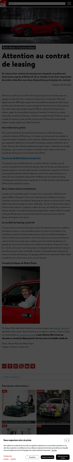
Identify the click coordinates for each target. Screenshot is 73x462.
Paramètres (32, 457)
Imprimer (13, 459)
